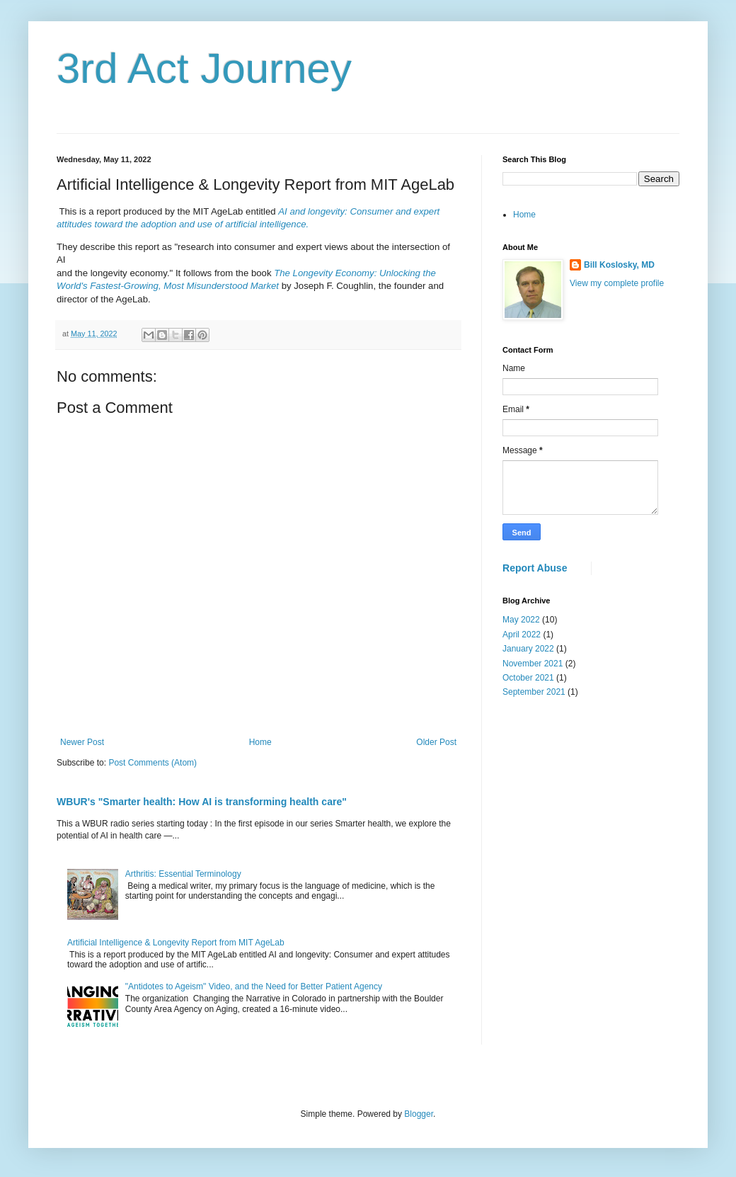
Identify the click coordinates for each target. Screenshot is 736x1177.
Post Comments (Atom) (152, 763)
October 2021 (528, 678)
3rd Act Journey (204, 68)
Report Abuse (534, 568)
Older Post (436, 742)
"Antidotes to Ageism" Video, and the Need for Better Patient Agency (253, 986)
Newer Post (82, 742)
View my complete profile (617, 283)
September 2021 (533, 692)
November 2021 (532, 664)
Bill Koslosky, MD (619, 265)
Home (260, 742)
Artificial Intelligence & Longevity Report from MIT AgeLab (175, 943)
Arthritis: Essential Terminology (183, 874)
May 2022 (521, 620)
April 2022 (521, 634)
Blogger (418, 1114)
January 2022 (528, 649)
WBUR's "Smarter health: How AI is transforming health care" (202, 801)
